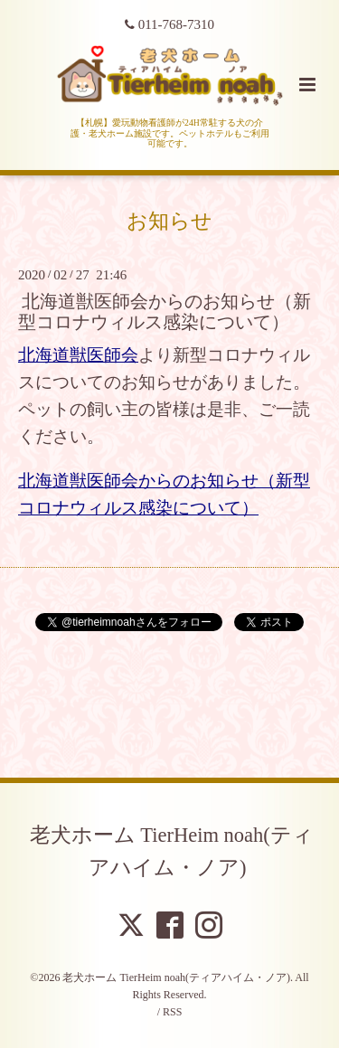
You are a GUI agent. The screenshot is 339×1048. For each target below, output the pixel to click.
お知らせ (169, 221)
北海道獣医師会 (78, 354)
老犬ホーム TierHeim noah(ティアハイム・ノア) (172, 851)
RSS (172, 1012)
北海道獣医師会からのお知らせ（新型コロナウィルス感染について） (164, 312)
